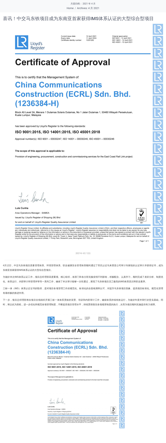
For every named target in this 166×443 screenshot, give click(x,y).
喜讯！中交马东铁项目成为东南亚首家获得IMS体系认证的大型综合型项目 (78, 18)
